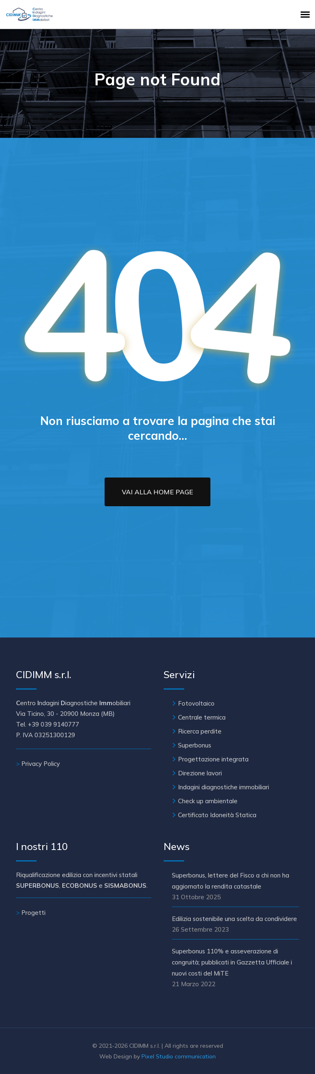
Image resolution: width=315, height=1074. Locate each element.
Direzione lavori (200, 773)
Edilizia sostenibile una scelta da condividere (234, 919)
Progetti (33, 912)
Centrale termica (202, 717)
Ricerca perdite (199, 731)
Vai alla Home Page (157, 492)
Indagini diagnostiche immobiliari (223, 787)
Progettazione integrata (213, 759)
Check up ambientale (207, 801)
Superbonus (194, 745)
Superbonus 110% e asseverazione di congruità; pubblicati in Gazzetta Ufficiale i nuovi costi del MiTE (232, 962)
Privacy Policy (40, 764)
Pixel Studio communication (179, 1056)
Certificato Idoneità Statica (217, 815)
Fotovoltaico (196, 703)
